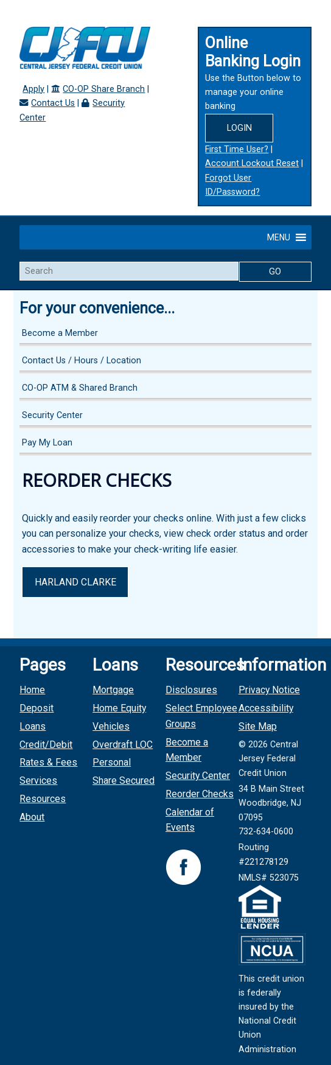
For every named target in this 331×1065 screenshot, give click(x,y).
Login (239, 128)
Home (32, 690)
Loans (32, 726)
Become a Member (60, 333)
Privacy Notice (269, 690)
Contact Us (53, 103)
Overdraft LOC (122, 744)
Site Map (258, 726)
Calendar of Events (190, 820)
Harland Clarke (75, 582)
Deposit (36, 708)
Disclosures (191, 690)
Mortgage (113, 690)
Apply (33, 89)
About (31, 817)
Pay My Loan (47, 443)
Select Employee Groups (201, 716)
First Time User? (236, 149)
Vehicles (111, 726)
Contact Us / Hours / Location (81, 360)
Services (38, 780)
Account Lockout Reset (252, 163)
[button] (278, 237)
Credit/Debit (45, 744)
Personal (111, 762)
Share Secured (123, 780)
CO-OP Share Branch (104, 89)
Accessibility (266, 708)
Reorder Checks (200, 794)
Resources (42, 799)
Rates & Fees (48, 762)
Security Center (52, 415)
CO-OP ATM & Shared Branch (80, 388)
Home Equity (119, 708)
